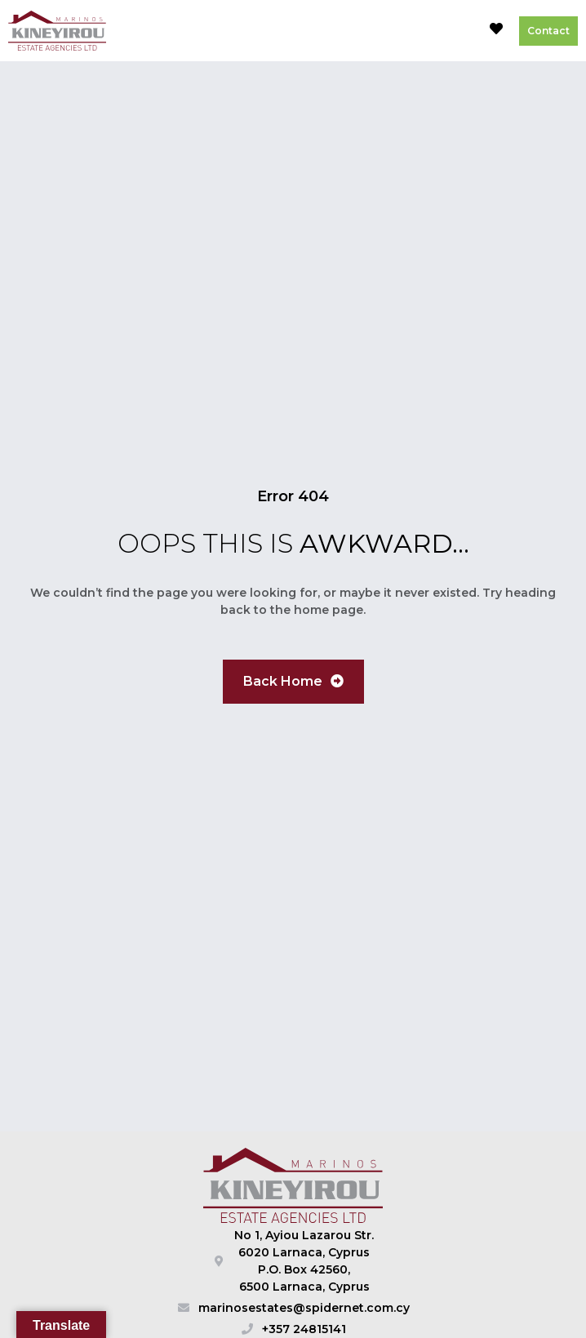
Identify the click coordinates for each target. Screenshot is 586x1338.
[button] (458, 31)
